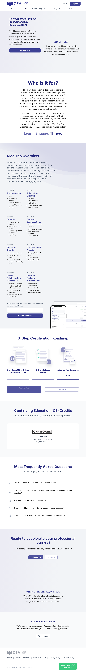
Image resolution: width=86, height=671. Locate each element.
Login (65, 3)
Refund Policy (69, 657)
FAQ (40, 9)
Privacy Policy (54, 657)
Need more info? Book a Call (68, 666)
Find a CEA (33, 9)
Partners (72, 9)
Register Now (25, 50)
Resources (47, 9)
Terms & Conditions (22, 657)
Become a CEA (22, 9)
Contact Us (63, 9)
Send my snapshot (25, 316)
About (9, 657)
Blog (55, 9)
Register (75, 4)
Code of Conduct (39, 657)
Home (13, 9)
